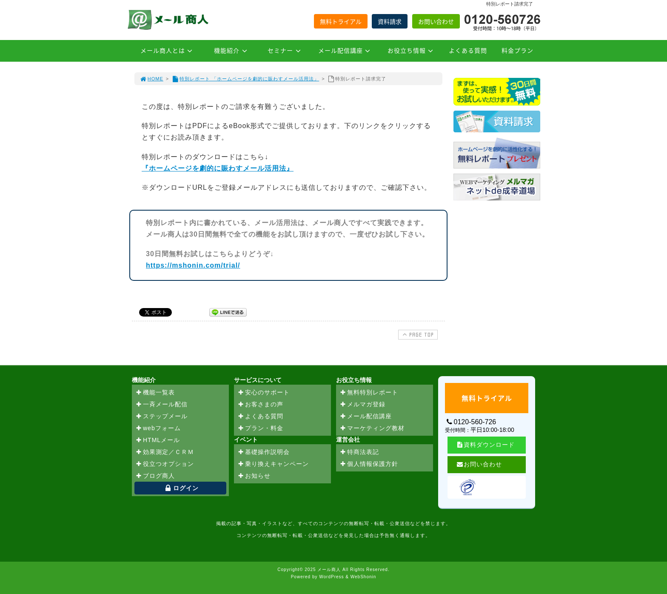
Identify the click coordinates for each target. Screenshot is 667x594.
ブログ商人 (155, 476)
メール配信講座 (345, 50)
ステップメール (161, 416)
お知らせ (254, 476)
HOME (151, 78)
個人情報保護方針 (368, 464)
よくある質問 (468, 50)
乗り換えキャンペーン (273, 464)
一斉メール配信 (161, 404)
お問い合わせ (436, 21)
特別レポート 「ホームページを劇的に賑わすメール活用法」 (245, 78)
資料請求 (390, 21)
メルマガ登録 (362, 404)
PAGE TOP (417, 334)
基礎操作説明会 (263, 452)
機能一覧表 (155, 393)
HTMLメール (157, 440)
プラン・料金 (260, 428)
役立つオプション (164, 464)
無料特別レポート (368, 393)
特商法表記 (359, 452)
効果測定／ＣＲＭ (164, 452)
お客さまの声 (260, 404)
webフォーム (158, 428)
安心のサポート (263, 393)
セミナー (285, 50)
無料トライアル (341, 21)
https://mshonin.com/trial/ (193, 265)
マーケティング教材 (372, 428)
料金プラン (517, 50)
